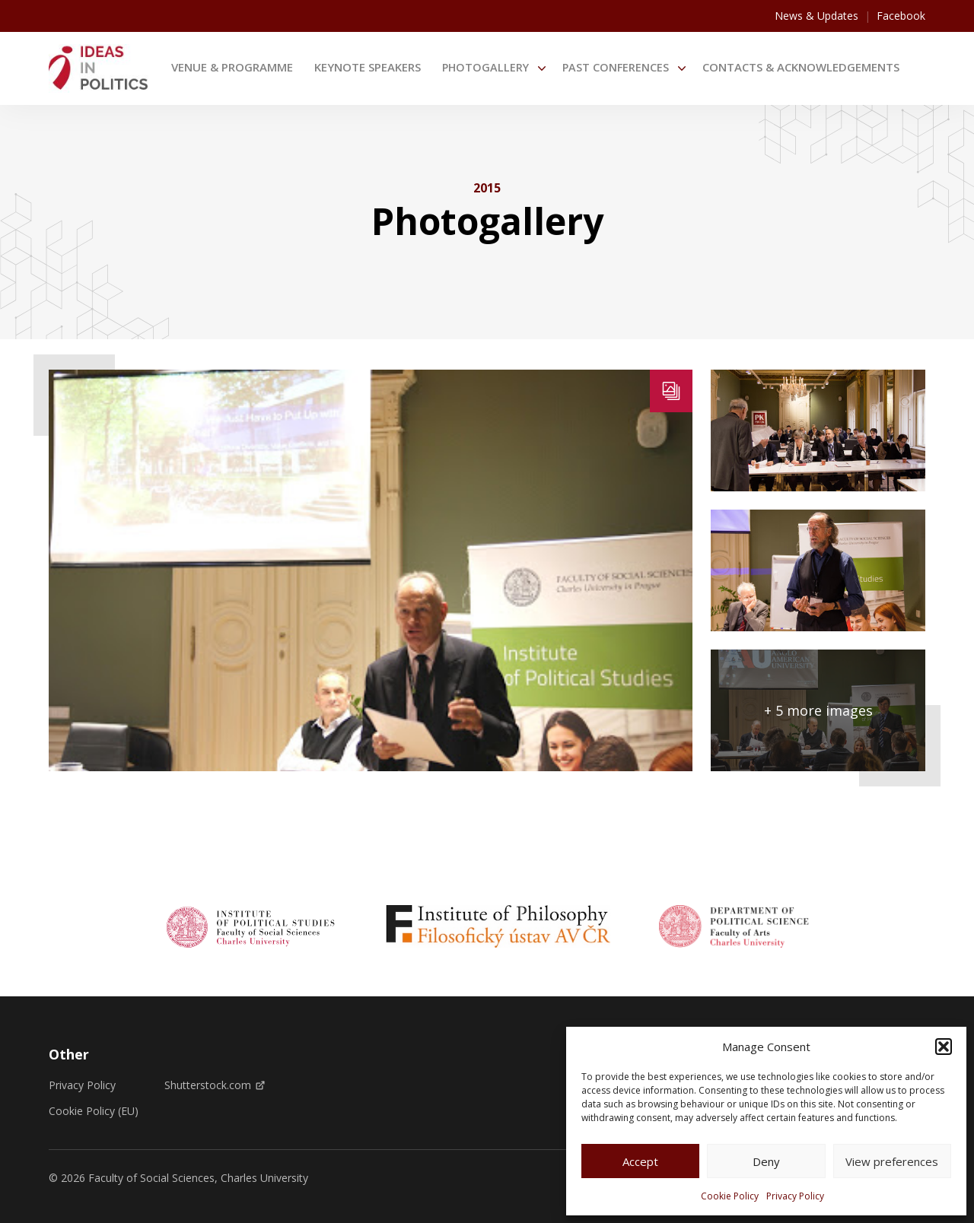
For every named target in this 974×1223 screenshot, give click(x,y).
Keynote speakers (367, 67)
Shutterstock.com (214, 1085)
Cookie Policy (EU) (93, 1111)
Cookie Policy (730, 1196)
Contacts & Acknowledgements (800, 67)
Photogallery (485, 67)
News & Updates (816, 15)
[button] (943, 1046)
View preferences (891, 1161)
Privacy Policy (795, 1196)
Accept (640, 1161)
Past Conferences (615, 67)
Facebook (901, 15)
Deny (766, 1161)
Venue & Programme (232, 67)
